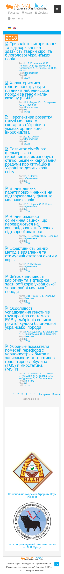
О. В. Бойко (45, 204)
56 (25, 75)
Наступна (44, 394)
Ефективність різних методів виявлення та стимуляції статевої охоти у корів (31, 254)
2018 (27, 77)
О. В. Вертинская (42, 378)
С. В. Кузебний (32, 264)
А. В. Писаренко (41, 68)
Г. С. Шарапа (31, 204)
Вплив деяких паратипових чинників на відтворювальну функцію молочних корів (28, 194)
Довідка (43, 12)
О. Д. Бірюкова (48, 334)
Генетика (29, 298)
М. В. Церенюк (32, 236)
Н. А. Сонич (46, 373)
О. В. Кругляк (31, 136)
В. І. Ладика (30, 102)
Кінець (56, 394)
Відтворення (31, 206)
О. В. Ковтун (31, 176)
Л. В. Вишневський (29, 334)
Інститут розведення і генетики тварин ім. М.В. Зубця (32, 546)
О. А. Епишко (31, 373)
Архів (28, 12)
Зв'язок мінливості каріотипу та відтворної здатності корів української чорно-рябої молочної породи (30, 284)
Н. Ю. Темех (31, 296)
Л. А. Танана (40, 376)
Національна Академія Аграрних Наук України (32, 495)
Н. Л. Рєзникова (33, 63)
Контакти (17, 18)
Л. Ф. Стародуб (47, 296)
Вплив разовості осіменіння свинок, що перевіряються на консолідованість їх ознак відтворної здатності (29, 224)
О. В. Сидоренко (48, 331)
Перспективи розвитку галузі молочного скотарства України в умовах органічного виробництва (28, 125)
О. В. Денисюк (37, 65)
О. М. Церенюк (49, 236)
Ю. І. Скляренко (47, 102)
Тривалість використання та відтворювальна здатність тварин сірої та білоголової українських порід (31, 51)
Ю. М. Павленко (28, 104)
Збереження (31, 72)
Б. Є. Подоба (31, 331)
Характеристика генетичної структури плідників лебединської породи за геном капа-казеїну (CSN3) (27, 90)
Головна (13, 12)
